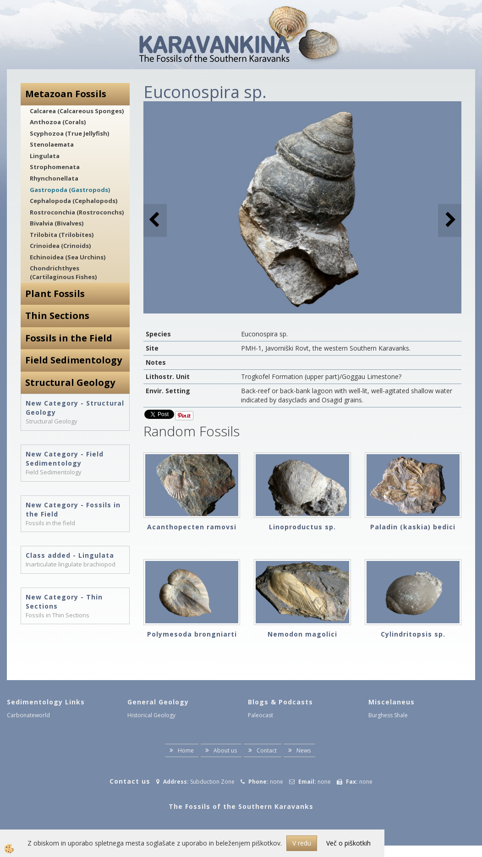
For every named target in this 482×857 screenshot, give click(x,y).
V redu (301, 843)
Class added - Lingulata (70, 555)
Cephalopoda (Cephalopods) (73, 201)
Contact (267, 750)
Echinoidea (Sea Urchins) (67, 257)
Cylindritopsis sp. (413, 634)
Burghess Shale (388, 715)
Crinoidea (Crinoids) (60, 246)
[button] (449, 220)
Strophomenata (55, 167)
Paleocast (260, 715)
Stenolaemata (52, 144)
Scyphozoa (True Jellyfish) (69, 133)
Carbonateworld (28, 715)
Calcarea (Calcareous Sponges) (77, 111)
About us (225, 750)
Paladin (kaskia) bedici (412, 526)
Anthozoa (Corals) (58, 122)
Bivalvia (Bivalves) (56, 223)
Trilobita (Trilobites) (61, 235)
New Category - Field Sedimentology (65, 458)
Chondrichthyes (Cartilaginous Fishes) (63, 272)
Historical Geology (151, 715)
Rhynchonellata (54, 178)
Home (186, 750)
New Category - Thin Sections (64, 601)
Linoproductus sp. (302, 526)
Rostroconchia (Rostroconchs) (77, 212)
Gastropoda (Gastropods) (70, 190)
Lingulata (45, 156)
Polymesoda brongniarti (192, 634)
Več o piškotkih (348, 843)
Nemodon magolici (302, 634)
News (303, 750)
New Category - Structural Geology (75, 408)
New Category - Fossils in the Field (73, 509)
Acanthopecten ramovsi (191, 526)
